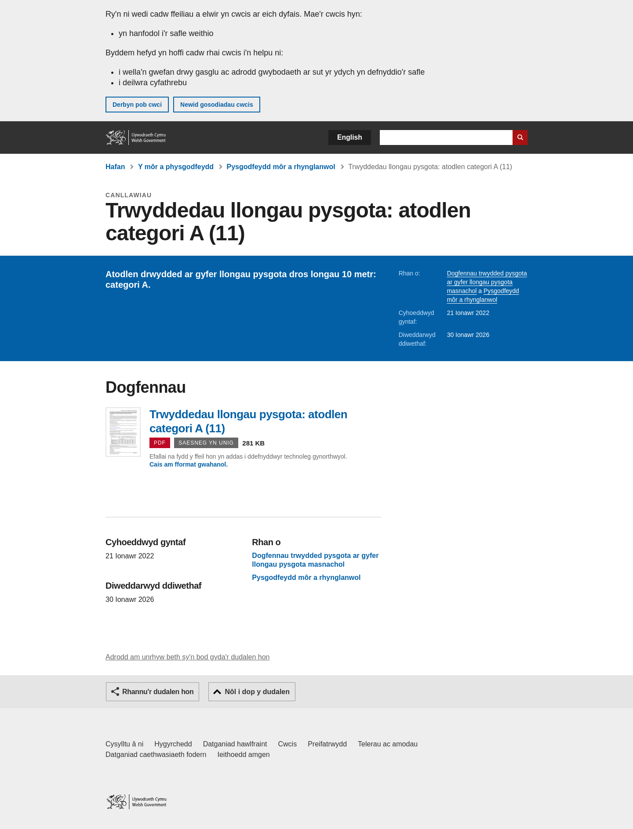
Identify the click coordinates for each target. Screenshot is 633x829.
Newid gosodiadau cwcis (216, 104)
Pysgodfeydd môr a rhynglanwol (281, 166)
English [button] (349, 137)
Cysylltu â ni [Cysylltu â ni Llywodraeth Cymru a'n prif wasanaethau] (124, 744)
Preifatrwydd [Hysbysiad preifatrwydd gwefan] (327, 744)
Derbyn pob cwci (137, 104)
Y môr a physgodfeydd (176, 166)
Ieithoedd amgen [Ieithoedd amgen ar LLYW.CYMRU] (244, 754)
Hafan (115, 166)
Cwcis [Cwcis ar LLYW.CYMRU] (287, 744)
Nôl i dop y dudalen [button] (257, 691)
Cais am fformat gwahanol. (188, 464)
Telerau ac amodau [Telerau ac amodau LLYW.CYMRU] (388, 744)
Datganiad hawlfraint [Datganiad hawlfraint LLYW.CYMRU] (235, 744)
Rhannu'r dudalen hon (157, 691)
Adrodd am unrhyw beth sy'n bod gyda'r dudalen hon (187, 657)
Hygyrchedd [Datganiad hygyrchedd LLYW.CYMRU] (173, 744)
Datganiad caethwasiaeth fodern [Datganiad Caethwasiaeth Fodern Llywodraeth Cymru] (156, 754)
